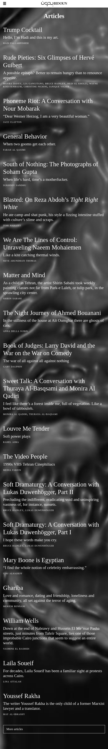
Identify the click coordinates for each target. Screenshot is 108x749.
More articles (14, 729)
